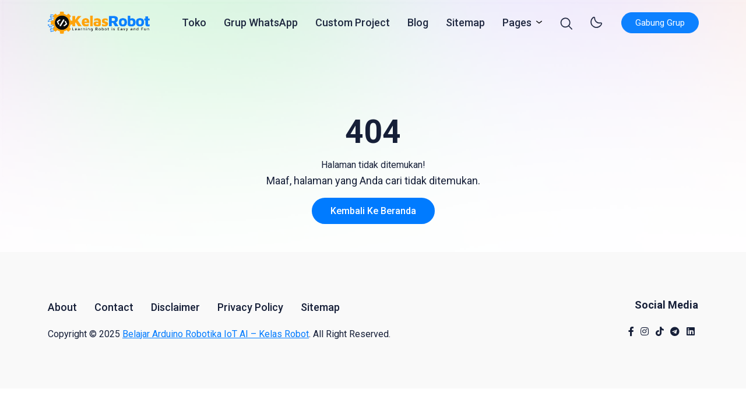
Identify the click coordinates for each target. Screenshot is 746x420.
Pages (519, 25)
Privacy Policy (250, 307)
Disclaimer (175, 307)
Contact (113, 307)
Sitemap (465, 25)
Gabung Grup (660, 25)
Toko (194, 25)
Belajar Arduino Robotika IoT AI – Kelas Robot (215, 334)
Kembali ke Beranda (373, 210)
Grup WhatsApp (261, 25)
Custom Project (352, 25)
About (62, 307)
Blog (417, 25)
